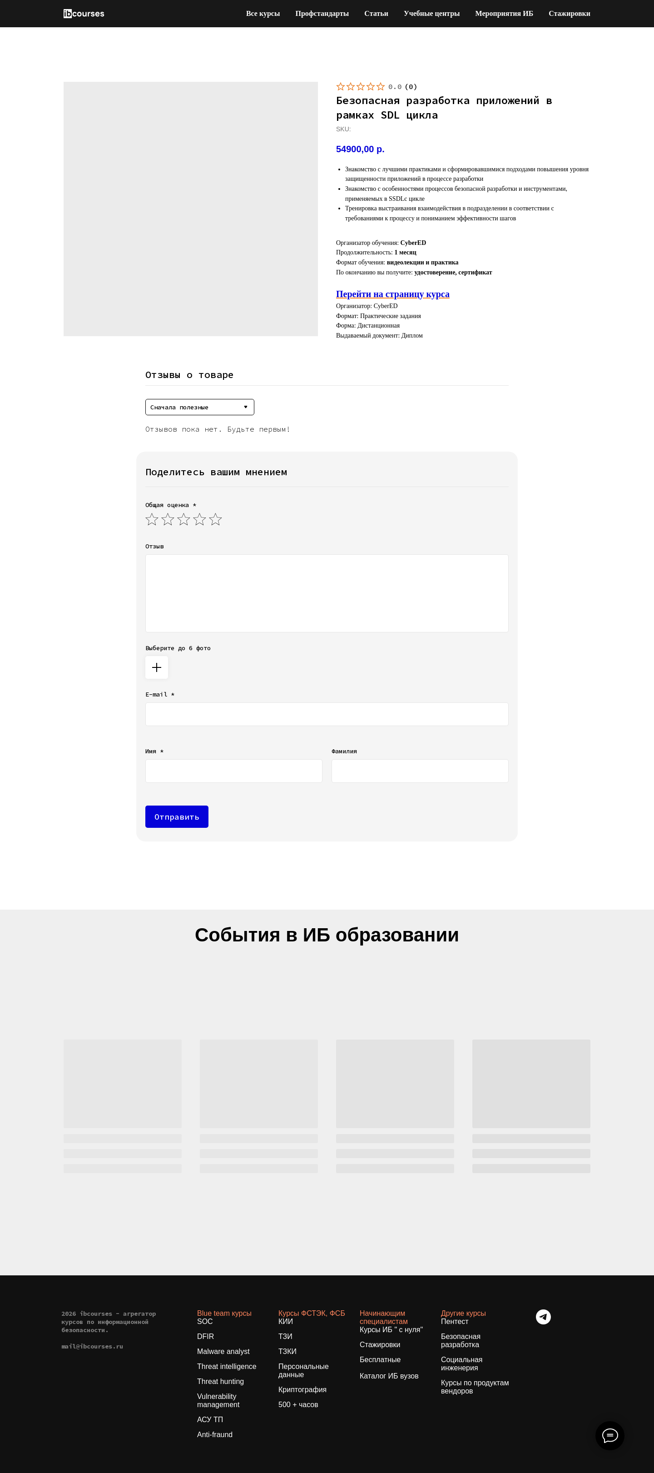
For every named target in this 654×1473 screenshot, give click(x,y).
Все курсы (263, 13)
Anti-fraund (215, 1434)
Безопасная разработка (461, 1341)
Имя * (154, 751)
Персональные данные (303, 1370)
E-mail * (159, 694)
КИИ (285, 1321)
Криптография (302, 1389)
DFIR (205, 1336)
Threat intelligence (227, 1366)
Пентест (455, 1321)
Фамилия (344, 751)
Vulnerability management (218, 1400)
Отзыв (154, 546)
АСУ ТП (210, 1419)
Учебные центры (432, 13)
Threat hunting (220, 1381)
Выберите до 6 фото (178, 648)
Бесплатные (380, 1360)
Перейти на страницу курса (393, 294)
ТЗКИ (287, 1351)
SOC (205, 1321)
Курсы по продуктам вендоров (475, 1387)
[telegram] (543, 1322)
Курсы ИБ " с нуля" (391, 1330)
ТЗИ (285, 1336)
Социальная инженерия (462, 1364)
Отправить (176, 816)
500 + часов (298, 1404)
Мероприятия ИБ (505, 13)
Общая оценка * (170, 505)
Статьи (376, 13)
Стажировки (569, 13)
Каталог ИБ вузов (389, 1376)
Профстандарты (322, 13)
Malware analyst (223, 1351)
